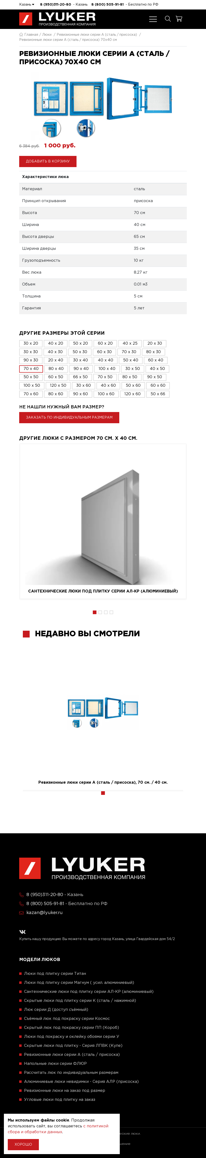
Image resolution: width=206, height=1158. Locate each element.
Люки (47, 34)
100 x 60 (106, 394)
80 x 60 (55, 394)
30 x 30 (31, 352)
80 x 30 (153, 352)
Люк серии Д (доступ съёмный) (56, 1010)
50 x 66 (158, 394)
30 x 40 (80, 360)
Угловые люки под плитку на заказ (59, 1100)
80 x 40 (56, 369)
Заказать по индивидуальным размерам (69, 417)
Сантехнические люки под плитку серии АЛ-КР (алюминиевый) (103, 591)
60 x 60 (158, 385)
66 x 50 (80, 377)
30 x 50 (132, 369)
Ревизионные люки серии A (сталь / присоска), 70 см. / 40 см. (103, 782)
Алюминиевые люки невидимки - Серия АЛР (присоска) (81, 1082)
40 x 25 (130, 343)
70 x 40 (31, 369)
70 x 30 (129, 352)
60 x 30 (104, 352)
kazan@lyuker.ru (44, 913)
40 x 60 (108, 385)
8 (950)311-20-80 (55, 4)
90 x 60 (80, 394)
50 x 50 (31, 377)
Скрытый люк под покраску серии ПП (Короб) (71, 1028)
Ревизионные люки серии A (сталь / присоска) (97, 34)
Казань (26, 4)
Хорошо (23, 1144)
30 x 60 (83, 385)
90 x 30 (31, 360)
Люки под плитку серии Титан (55, 974)
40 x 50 (157, 369)
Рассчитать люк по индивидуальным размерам (71, 1073)
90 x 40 (81, 369)
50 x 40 (130, 360)
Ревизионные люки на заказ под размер (64, 1091)
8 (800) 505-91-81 (107, 4)
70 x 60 (31, 394)
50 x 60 (133, 385)
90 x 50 (154, 377)
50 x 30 (80, 352)
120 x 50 (58, 385)
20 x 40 (55, 360)
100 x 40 (107, 369)
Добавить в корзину (48, 161)
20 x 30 (154, 343)
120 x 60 (132, 394)
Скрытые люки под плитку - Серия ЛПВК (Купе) (73, 1046)
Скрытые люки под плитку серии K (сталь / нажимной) (80, 1001)
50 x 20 (80, 343)
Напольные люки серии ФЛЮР (55, 1064)
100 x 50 (32, 385)
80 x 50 (129, 377)
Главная (28, 34)
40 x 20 (55, 343)
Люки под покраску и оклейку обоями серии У (71, 1037)
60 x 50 (55, 377)
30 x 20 (31, 343)
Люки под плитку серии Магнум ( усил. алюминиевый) (79, 983)
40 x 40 (105, 360)
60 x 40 (155, 360)
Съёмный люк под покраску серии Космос (67, 1019)
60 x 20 (105, 343)
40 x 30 (55, 352)
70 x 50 (105, 377)
